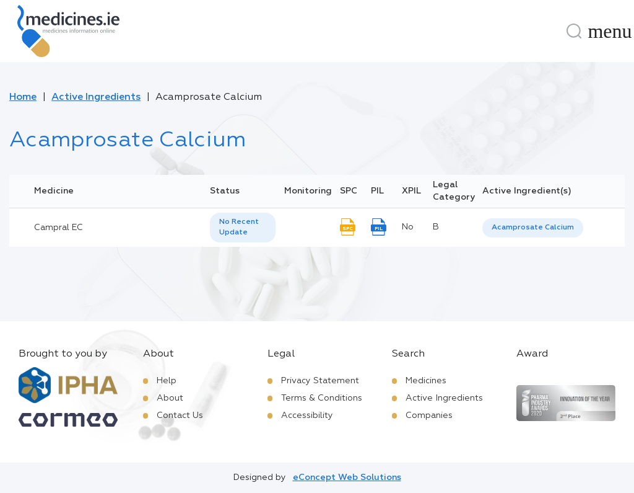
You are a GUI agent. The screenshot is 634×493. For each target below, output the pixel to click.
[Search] (574, 31)
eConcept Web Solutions (347, 477)
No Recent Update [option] (239, 227)
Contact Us (180, 415)
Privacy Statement (320, 380)
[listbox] (243, 227)
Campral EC (58, 227)
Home (23, 97)
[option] (532, 228)
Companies (429, 415)
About (170, 398)
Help (166, 380)
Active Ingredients (96, 97)
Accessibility (307, 415)
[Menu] (610, 31)
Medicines (426, 380)
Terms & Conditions (321, 398)
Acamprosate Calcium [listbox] (533, 227)
